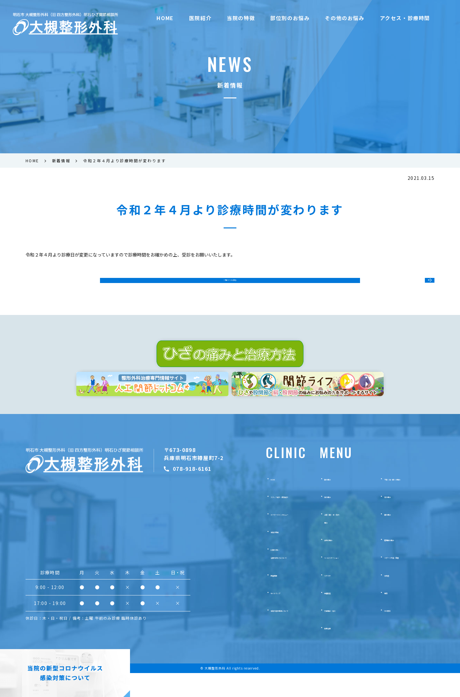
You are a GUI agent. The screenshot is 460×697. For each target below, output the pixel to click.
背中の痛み (335, 563)
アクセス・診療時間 (405, 18)
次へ (421, 284)
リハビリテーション (344, 581)
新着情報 (266, 598)
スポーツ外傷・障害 (404, 581)
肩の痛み (393, 520)
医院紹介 (200, 18)
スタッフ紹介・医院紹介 (282, 520)
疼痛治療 (333, 651)
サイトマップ (270, 616)
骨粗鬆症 (333, 616)
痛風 (388, 616)
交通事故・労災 (340, 634)
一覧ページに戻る (230, 284)
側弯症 (391, 598)
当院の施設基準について (282, 634)
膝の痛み (333, 502)
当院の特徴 (241, 18)
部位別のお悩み (290, 18)
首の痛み (333, 520)
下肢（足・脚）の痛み (406, 502)
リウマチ (333, 598)
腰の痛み (393, 537)
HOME (165, 18)
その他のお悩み (344, 18)
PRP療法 (393, 634)
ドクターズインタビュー (281, 537)
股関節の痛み (397, 563)
